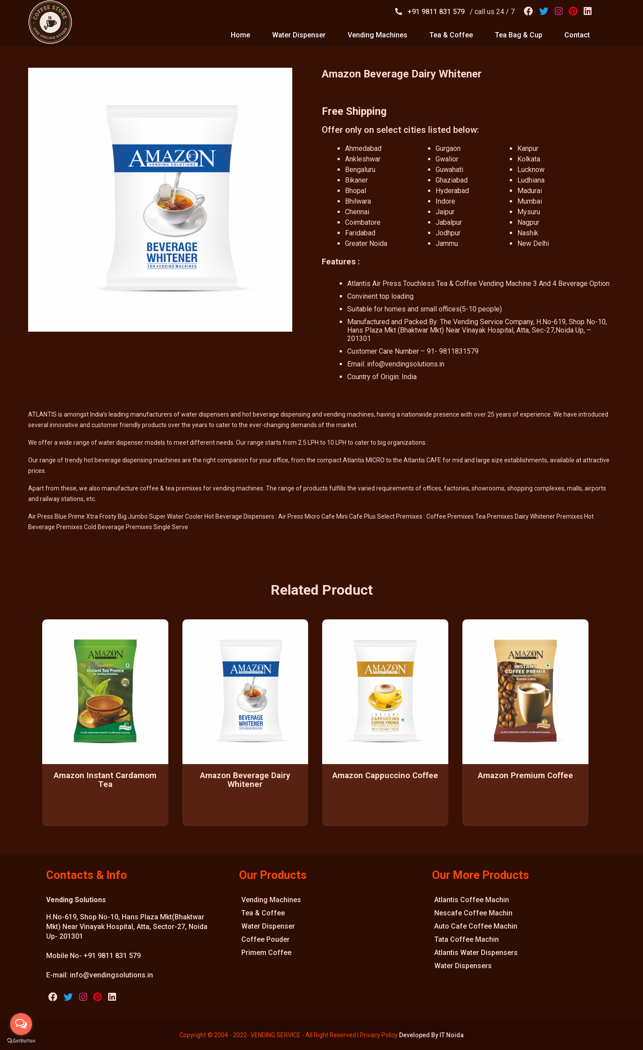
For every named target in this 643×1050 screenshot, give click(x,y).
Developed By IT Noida (431, 1035)
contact (577, 35)
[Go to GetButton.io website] (21, 1041)
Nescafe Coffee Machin (473, 913)
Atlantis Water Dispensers (476, 952)
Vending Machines (271, 900)
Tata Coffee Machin (466, 939)
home (240, 35)
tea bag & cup (518, 35)
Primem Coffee (266, 952)
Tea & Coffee (263, 913)
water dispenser (299, 35)
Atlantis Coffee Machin (471, 900)
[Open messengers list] (21, 1024)
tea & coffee (451, 35)
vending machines (377, 35)
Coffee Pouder (265, 939)
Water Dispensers (463, 966)
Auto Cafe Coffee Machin (475, 926)
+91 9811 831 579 (436, 11)
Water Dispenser (268, 926)
